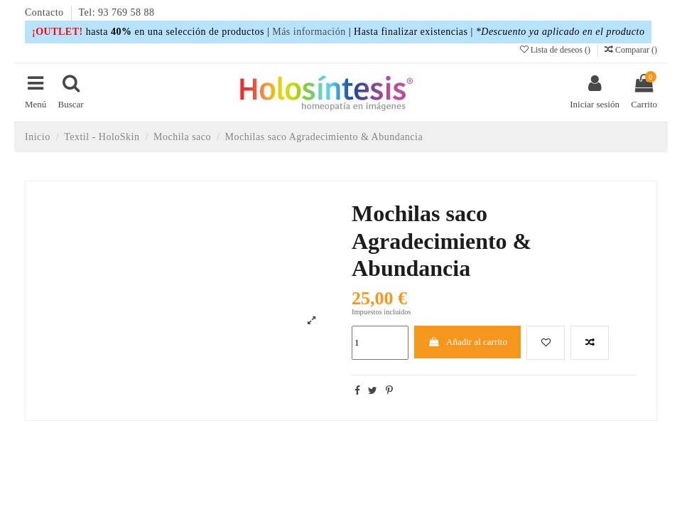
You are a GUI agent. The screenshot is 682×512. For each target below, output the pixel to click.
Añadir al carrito (467, 341)
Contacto (46, 12)
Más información (309, 31)
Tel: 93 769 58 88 (117, 12)
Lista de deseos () (556, 50)
